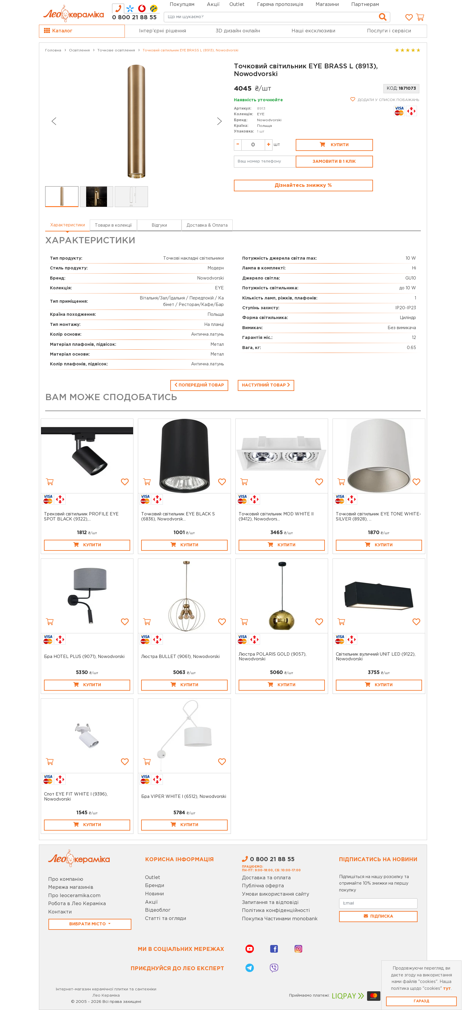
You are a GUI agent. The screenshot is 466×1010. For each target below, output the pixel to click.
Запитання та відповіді (270, 902)
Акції (213, 4)
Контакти (60, 912)
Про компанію (65, 879)
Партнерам (365, 4)
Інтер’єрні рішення (162, 31)
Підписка (378, 916)
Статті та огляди (165, 918)
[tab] (118, 8)
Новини (154, 894)
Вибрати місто (88, 924)
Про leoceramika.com (74, 896)
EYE (261, 114)
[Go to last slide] (53, 121)
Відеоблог (158, 910)
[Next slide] (219, 121)
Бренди (154, 885)
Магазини (327, 4)
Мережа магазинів (70, 887)
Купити (334, 144)
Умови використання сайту (275, 894)
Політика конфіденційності (276, 910)
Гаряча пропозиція (280, 4)
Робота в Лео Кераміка (77, 904)
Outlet (152, 877)
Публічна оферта (263, 886)
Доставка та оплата (266, 878)
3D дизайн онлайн (238, 31)
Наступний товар (266, 384)
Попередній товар (199, 384)
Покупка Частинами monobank (280, 919)
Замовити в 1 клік (334, 161)
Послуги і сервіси (389, 31)
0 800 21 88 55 (134, 17)
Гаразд (421, 1001)
